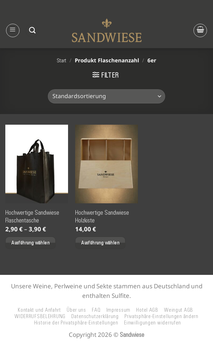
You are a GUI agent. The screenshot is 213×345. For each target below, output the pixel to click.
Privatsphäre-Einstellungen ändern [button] (161, 316)
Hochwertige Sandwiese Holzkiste (102, 216)
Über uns (76, 310)
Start (61, 60)
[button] (12, 30)
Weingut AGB (178, 310)
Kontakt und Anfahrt (39, 310)
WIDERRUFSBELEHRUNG (40, 316)
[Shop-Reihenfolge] (106, 96)
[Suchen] (32, 30)
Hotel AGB (147, 310)
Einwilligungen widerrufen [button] (152, 322)
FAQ (96, 310)
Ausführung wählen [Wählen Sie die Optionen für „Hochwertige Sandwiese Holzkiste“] (100, 242)
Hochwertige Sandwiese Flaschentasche (32, 216)
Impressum (118, 310)
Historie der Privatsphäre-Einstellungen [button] (76, 322)
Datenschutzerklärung (94, 316)
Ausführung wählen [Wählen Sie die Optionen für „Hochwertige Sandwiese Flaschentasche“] (30, 242)
